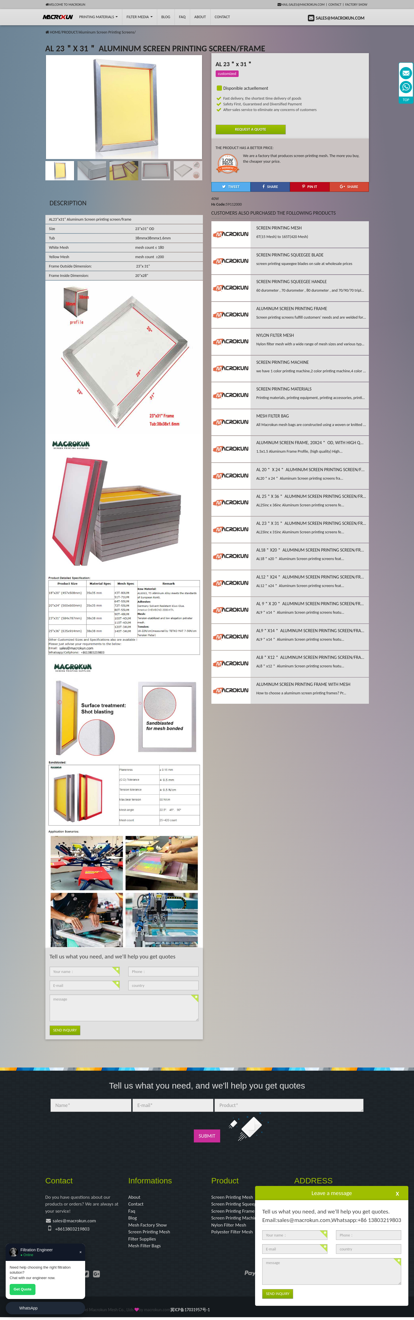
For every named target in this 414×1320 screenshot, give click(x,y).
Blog (132, 1219)
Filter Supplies (142, 1241)
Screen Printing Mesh (150, 1234)
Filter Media (139, 16)
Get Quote (22, 1289)
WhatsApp (28, 1308)
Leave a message (332, 1193)
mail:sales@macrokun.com (301, 5)
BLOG (165, 16)
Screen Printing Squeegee (237, 1205)
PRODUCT (69, 32)
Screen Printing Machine (236, 1219)
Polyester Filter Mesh (233, 1234)
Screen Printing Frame (234, 1212)
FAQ (182, 16)
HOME (55, 32)
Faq (132, 1212)
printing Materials (98, 16)
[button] (196, 106)
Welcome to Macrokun (65, 5)
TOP (406, 99)
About (200, 16)
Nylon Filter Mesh (229, 1226)
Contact (334, 5)
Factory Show (356, 5)
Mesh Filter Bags (145, 1248)
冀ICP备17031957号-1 (190, 1312)
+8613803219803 (73, 1230)
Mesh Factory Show (148, 1226)
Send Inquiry (65, 1030)
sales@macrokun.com (76, 1222)
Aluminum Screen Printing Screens (106, 32)
